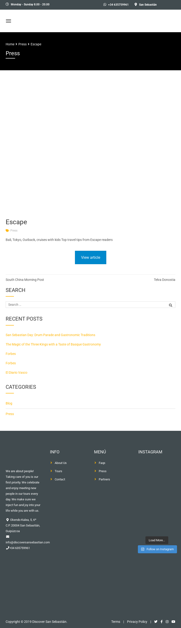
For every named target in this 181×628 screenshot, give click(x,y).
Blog (9, 403)
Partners (104, 479)
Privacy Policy (137, 622)
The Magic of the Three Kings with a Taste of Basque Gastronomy (53, 344)
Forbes (11, 354)
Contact (60, 479)
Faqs (102, 463)
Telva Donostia (164, 280)
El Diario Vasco (16, 372)
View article (90, 257)
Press (13, 230)
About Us (61, 463)
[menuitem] (169, 5)
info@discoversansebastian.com (28, 542)
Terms (115, 622)
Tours (58, 471)
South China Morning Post (25, 280)
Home (10, 44)
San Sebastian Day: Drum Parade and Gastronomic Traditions (50, 335)
